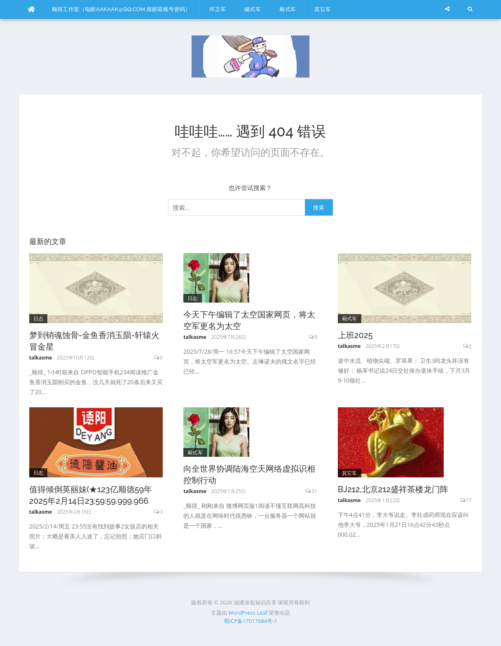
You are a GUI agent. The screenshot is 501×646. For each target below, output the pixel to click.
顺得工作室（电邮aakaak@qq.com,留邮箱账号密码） (121, 9)
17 (469, 500)
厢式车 (287, 9)
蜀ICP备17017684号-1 (250, 621)
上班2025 (355, 335)
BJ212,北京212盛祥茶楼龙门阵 (393, 489)
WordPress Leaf (247, 612)
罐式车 (252, 9)
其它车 (322, 9)
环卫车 (217, 9)
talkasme (40, 357)
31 (314, 491)
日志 (38, 318)
